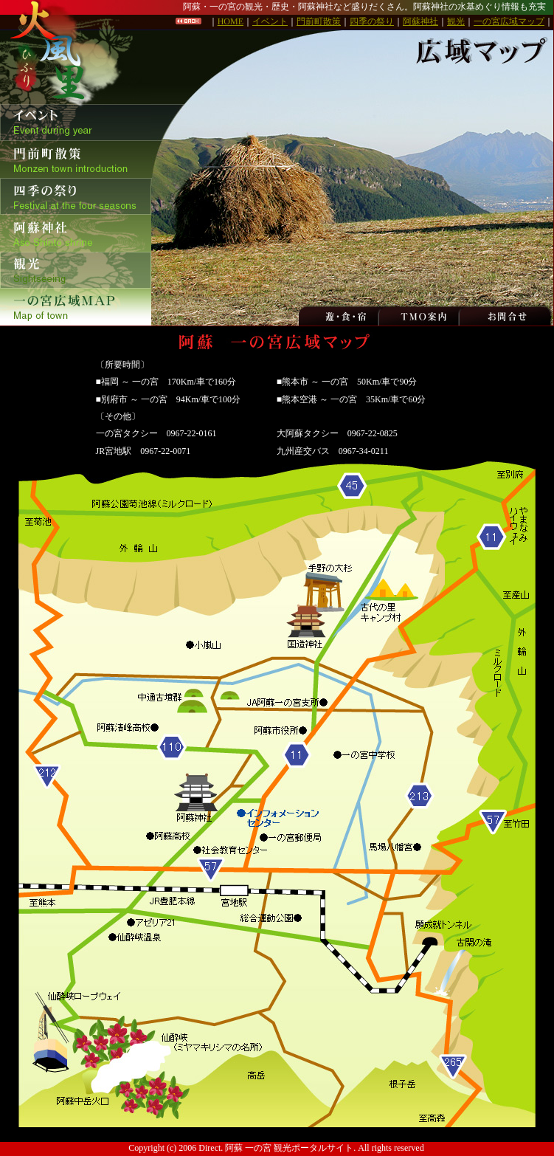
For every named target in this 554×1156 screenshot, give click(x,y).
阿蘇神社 (420, 21)
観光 (456, 21)
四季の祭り (372, 21)
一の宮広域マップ (509, 21)
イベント (270, 21)
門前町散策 (319, 21)
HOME (230, 21)
